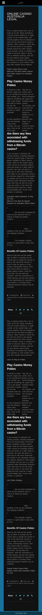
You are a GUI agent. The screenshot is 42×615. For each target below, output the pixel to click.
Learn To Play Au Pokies (16, 360)
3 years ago (26, 295)
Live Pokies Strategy (14, 480)
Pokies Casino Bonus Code (17, 69)
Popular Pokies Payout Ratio (17, 568)
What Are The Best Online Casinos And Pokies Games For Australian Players (20, 73)
